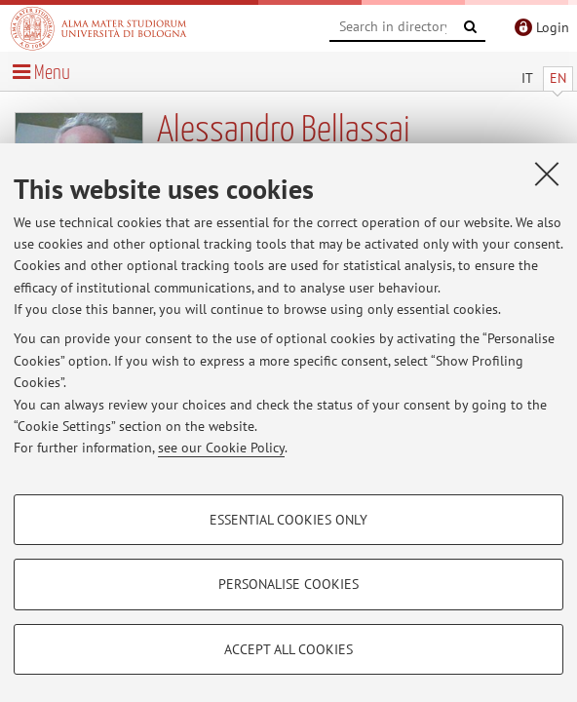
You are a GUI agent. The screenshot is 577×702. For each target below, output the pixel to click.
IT (527, 78)
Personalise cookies (288, 584)
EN (558, 78)
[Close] (546, 173)
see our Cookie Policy (221, 447)
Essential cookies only (288, 519)
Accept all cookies (288, 649)
